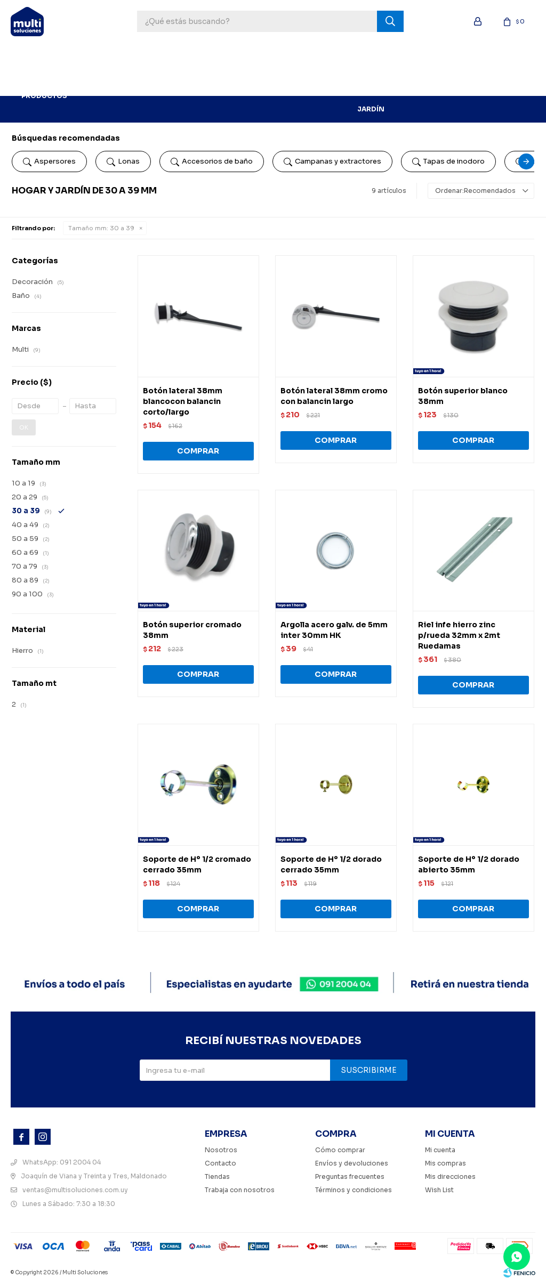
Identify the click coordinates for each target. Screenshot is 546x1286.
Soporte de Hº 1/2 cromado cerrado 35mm (197, 864)
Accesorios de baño (212, 161)
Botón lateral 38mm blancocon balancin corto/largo (182, 401)
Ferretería (255, 56)
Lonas (123, 161)
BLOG (93, 82)
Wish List (439, 1190)
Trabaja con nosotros (240, 1190)
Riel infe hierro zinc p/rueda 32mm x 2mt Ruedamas (459, 635)
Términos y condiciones (353, 1190)
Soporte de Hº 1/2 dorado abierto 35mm (468, 864)
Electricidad (469, 56)
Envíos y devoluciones (351, 1163)
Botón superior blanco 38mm (463, 396)
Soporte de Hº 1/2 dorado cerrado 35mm (331, 864)
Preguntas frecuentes (349, 1176)
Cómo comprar (340, 1150)
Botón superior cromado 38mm (192, 630)
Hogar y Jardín (370, 82)
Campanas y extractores (332, 161)
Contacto (220, 1163)
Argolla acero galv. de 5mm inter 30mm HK (334, 630)
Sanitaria (414, 56)
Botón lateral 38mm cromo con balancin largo (334, 396)
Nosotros (221, 1150)
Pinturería (203, 56)
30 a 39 (101, 228)
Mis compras (445, 1163)
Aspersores (49, 161)
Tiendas (217, 1176)
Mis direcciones (450, 1176)
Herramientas (143, 56)
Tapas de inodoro (448, 161)
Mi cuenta (440, 1150)
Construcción (316, 56)
